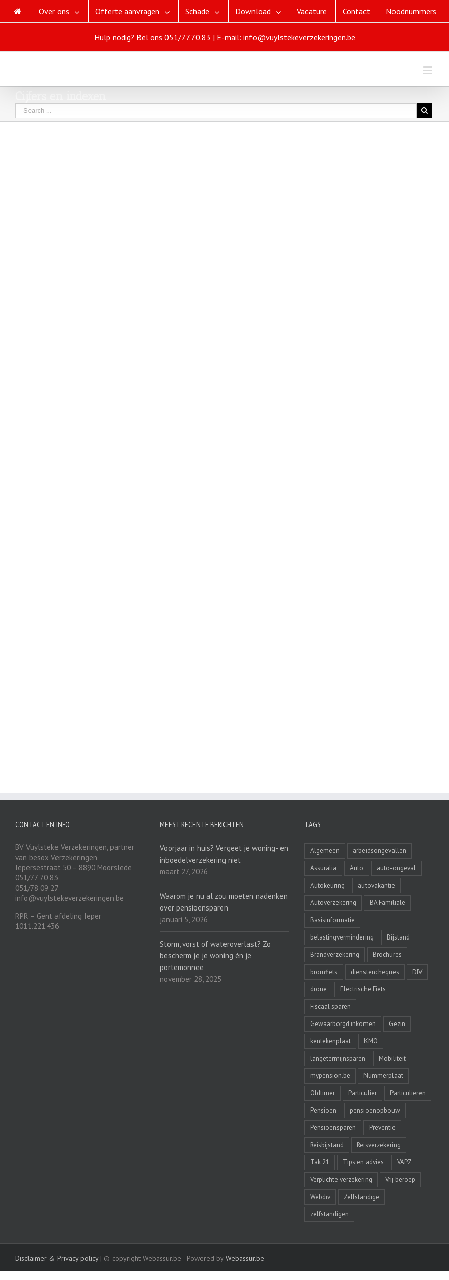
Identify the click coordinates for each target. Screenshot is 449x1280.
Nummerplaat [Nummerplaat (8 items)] (383, 1075)
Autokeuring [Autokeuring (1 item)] (327, 885)
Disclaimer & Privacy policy (56, 1258)
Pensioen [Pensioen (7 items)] (323, 1110)
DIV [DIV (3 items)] (417, 972)
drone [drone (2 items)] (318, 989)
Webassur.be (245, 1258)
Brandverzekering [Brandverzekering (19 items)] (334, 954)
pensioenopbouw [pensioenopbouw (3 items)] (375, 1110)
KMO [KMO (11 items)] (371, 1041)
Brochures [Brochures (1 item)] (387, 954)
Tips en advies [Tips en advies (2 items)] (363, 1162)
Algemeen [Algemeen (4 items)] (325, 850)
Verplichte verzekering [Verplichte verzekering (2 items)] (341, 1179)
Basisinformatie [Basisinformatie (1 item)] (332, 920)
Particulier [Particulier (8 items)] (362, 1093)
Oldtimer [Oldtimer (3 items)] (322, 1093)
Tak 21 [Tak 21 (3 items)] (319, 1162)
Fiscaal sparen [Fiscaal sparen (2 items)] (330, 1006)
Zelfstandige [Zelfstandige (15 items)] (361, 1196)
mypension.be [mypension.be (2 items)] (330, 1075)
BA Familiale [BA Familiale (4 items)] (387, 902)
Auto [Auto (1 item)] (356, 868)
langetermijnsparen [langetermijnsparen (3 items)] (338, 1058)
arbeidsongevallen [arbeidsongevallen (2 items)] (379, 850)
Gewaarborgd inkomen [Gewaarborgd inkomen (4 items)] (343, 1023)
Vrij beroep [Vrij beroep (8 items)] (400, 1179)
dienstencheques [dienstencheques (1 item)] (375, 972)
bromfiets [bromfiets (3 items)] (324, 972)
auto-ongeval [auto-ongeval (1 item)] (396, 868)
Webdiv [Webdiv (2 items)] (320, 1196)
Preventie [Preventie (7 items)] (382, 1127)
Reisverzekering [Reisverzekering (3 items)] (379, 1145)
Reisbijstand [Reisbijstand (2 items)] (327, 1145)
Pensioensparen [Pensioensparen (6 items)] (333, 1127)
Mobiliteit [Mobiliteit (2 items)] (392, 1058)
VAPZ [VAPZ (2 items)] (404, 1162)
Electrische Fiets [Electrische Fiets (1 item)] (363, 989)
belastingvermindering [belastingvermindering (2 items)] (342, 937)
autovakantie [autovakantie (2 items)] (376, 885)
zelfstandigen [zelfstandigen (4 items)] (329, 1214)
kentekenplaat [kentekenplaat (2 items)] (330, 1041)
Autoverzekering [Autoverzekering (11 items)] (333, 902)
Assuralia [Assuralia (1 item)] (323, 868)
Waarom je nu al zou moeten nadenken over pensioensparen (224, 902)
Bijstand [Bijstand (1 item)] (398, 937)
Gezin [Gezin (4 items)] (397, 1023)
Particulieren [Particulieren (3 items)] (408, 1093)
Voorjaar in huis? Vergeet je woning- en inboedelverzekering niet (224, 854)
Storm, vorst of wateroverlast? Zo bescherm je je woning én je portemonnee (215, 955)
